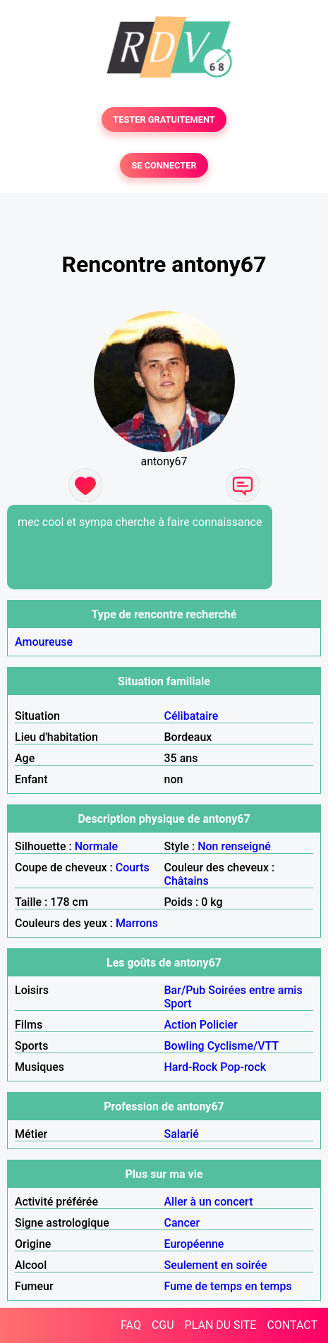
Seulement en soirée (215, 1265)
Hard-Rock (191, 1067)
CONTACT (292, 1325)
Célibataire (191, 716)
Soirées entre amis (255, 990)
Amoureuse (44, 642)
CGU (163, 1325)
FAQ (131, 1325)
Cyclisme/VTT (243, 1046)
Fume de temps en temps (228, 1286)
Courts (133, 867)
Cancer (182, 1222)
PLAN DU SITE (221, 1325)
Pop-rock (243, 1067)
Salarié (181, 1134)
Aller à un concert (208, 1201)
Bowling (184, 1046)
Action (180, 1024)
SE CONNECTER (163, 165)
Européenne (194, 1244)
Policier (219, 1024)
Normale (96, 846)
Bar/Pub (185, 990)
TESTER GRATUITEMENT (164, 119)
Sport (178, 1003)
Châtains (186, 881)
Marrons (137, 923)
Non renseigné (234, 846)
